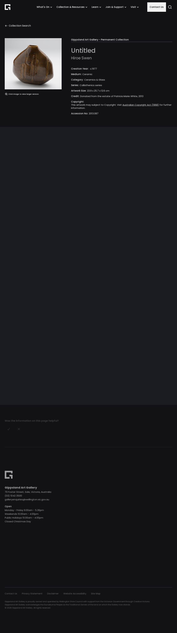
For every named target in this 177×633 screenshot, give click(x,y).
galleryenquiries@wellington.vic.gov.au (27, 499)
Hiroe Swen (81, 58)
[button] (44, 7)
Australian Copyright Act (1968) (140, 104)
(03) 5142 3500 (13, 495)
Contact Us (157, 7)
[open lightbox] (33, 77)
